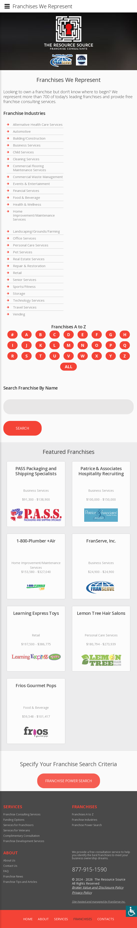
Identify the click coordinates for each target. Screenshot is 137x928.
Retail (17, 272)
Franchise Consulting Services (21, 814)
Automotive (22, 131)
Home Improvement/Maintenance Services (34, 215)
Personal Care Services (30, 245)
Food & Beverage (26, 197)
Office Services (24, 238)
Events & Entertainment (31, 183)
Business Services (27, 145)
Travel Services (25, 307)
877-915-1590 (89, 869)
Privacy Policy (82, 892)
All (68, 366)
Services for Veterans (16, 830)
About (43, 919)
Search (22, 428)
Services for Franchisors (18, 825)
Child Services (23, 152)
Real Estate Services (29, 259)
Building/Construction (29, 138)
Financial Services (26, 190)
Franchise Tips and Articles (20, 882)
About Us (9, 860)
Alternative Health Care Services (38, 124)
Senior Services (24, 279)
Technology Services (29, 300)
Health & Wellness (27, 204)
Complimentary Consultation (21, 836)
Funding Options (13, 820)
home (28, 919)
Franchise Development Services (23, 841)
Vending (19, 314)
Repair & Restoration (29, 266)
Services (61, 919)
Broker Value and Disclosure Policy (97, 887)
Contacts (105, 919)
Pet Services (22, 252)
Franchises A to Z (83, 814)
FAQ (6, 871)
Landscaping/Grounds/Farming (36, 231)
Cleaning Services (26, 159)
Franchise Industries (84, 820)
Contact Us (10, 866)
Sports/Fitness (24, 286)
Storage (19, 293)
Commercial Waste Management (38, 177)
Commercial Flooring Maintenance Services (29, 168)
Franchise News (13, 876)
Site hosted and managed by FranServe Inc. (98, 902)
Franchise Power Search (68, 796)
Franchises (82, 919)
